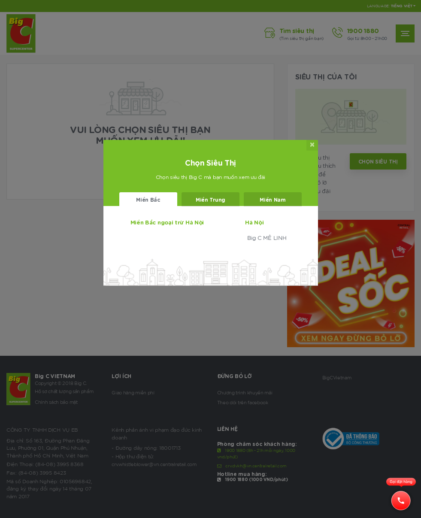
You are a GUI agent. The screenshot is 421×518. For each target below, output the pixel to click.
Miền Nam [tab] (273, 199)
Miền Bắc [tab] (148, 199)
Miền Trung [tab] (210, 199)
